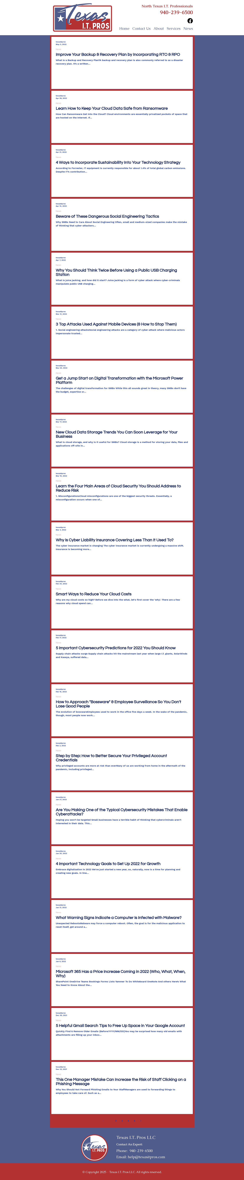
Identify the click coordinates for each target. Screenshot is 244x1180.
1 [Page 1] (109, 1120)
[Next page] (140, 1120)
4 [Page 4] (128, 1120)
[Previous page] (103, 1120)
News (58, 49)
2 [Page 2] (115, 1120)
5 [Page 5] (134, 1120)
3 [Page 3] (122, 1120)
